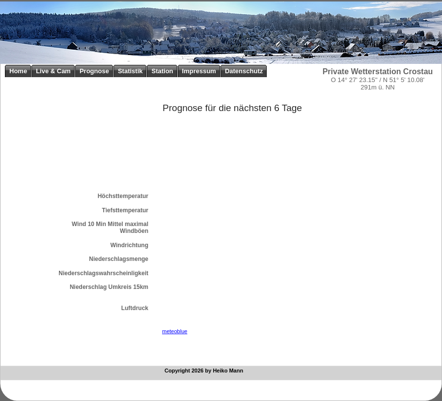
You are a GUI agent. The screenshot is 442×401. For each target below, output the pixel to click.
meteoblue (174, 331)
